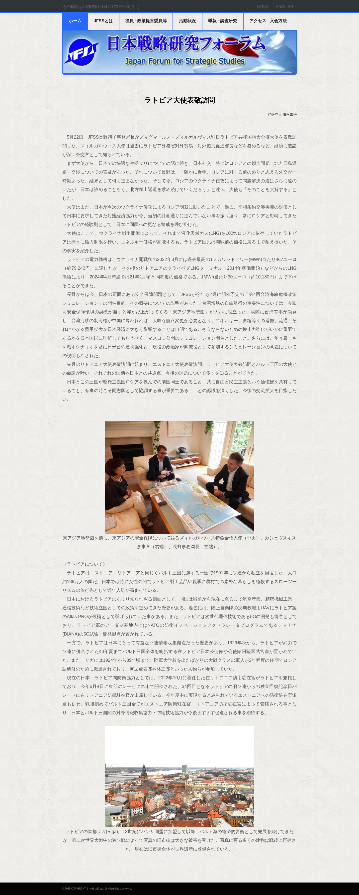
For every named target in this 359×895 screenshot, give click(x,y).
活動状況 (187, 20)
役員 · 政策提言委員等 (146, 20)
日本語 (263, 6)
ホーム (75, 20)
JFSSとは (103, 20)
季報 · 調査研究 (222, 20)
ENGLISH (284, 6)
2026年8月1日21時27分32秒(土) (110, 6)
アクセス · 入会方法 (268, 20)
